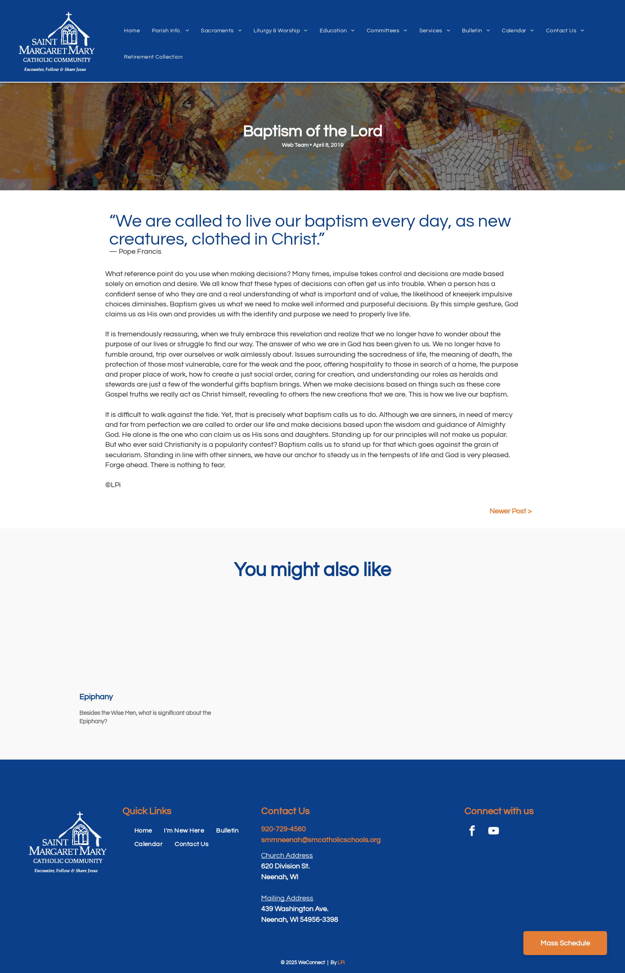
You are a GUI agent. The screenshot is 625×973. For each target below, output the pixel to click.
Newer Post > (510, 511)
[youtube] (494, 832)
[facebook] (472, 832)
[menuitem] (132, 22)
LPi (341, 962)
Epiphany (96, 697)
